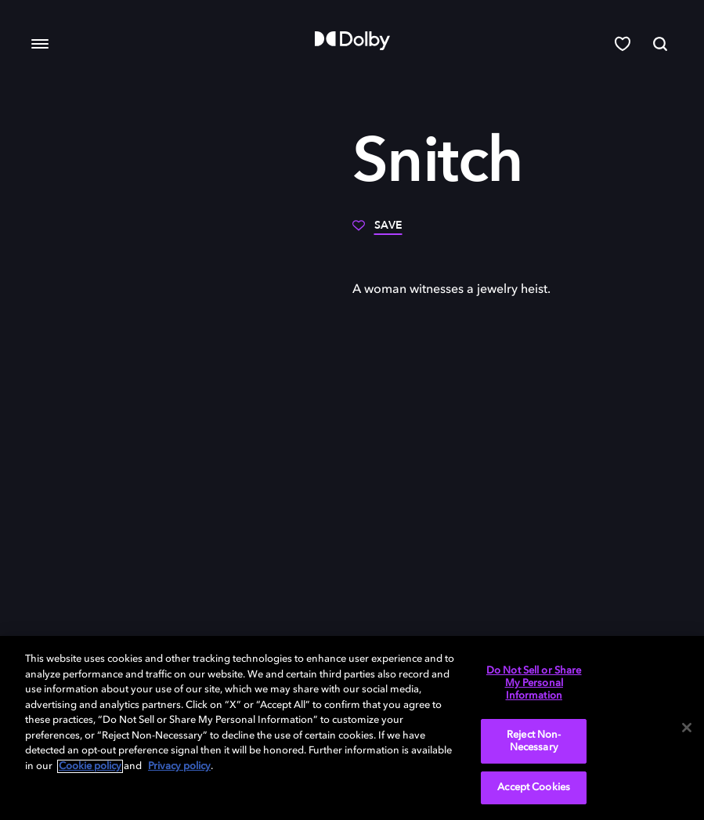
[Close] (687, 727)
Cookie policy (90, 766)
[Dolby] (352, 40)
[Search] (660, 43)
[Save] (377, 231)
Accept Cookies (533, 787)
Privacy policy (179, 766)
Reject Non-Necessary (534, 741)
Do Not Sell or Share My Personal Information (534, 683)
